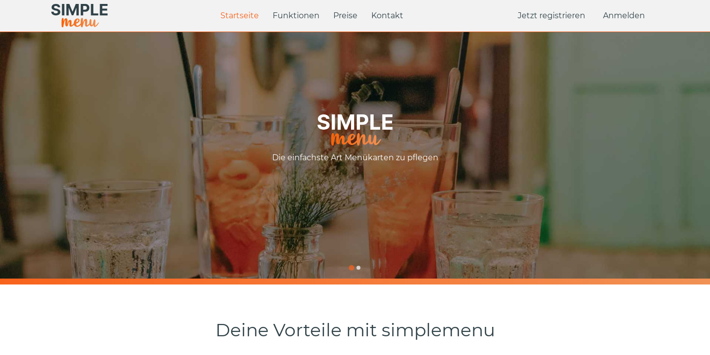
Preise (345, 15)
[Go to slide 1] (351, 267)
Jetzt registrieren (551, 15)
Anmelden (624, 15)
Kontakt (387, 15)
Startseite (239, 15)
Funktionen (296, 15)
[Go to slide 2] (358, 268)
